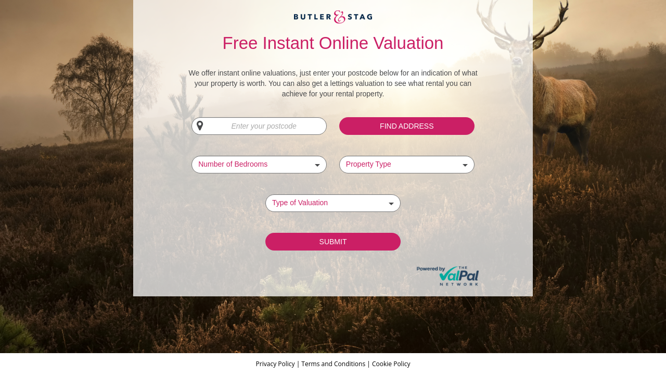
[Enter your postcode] (259, 126)
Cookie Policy (391, 363)
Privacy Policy (276, 363)
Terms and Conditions (333, 363)
